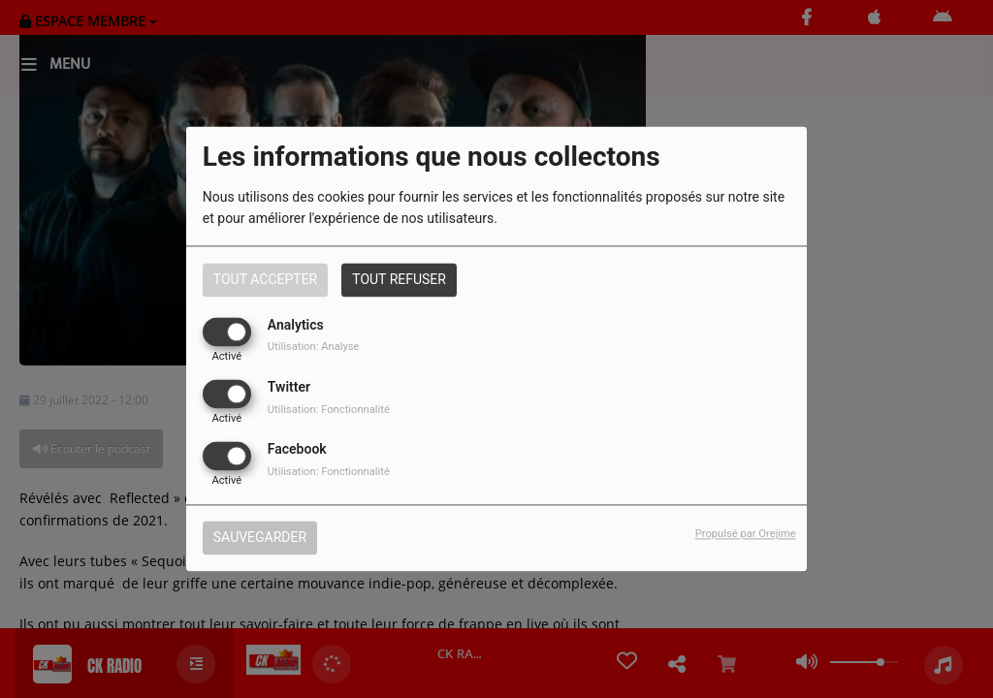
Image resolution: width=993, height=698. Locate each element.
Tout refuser (399, 279)
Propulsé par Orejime (745, 534)
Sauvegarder (259, 538)
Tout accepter (265, 279)
